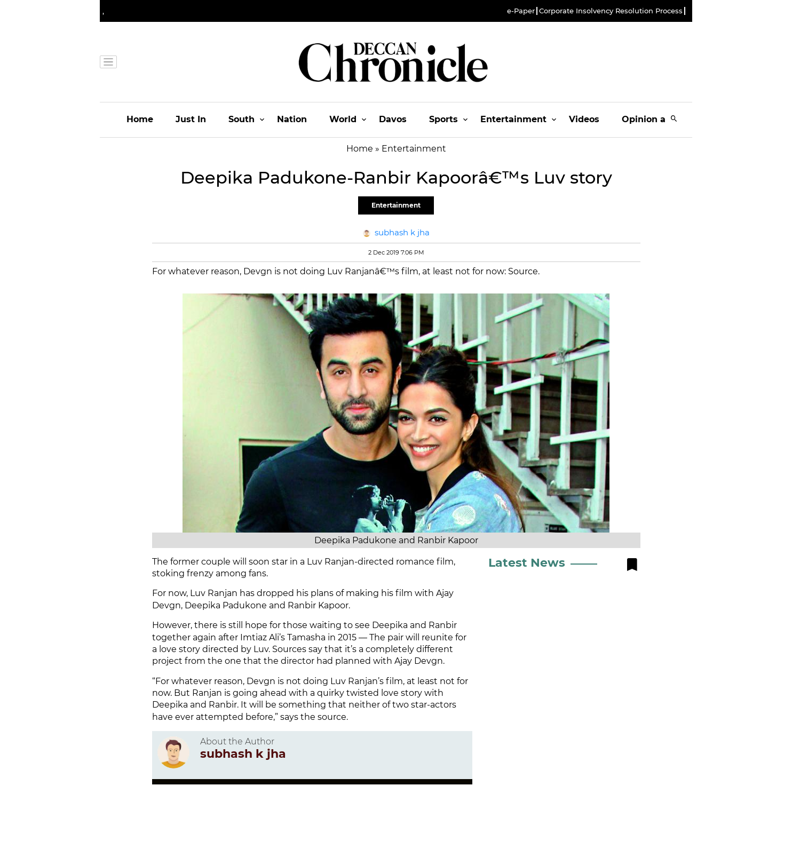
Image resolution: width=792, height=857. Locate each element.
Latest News (526, 563)
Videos (584, 119)
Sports (443, 119)
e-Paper (521, 11)
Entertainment (513, 119)
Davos (393, 119)
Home (139, 119)
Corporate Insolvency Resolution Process (611, 11)
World (343, 119)
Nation (292, 119)
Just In (191, 119)
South (241, 119)
